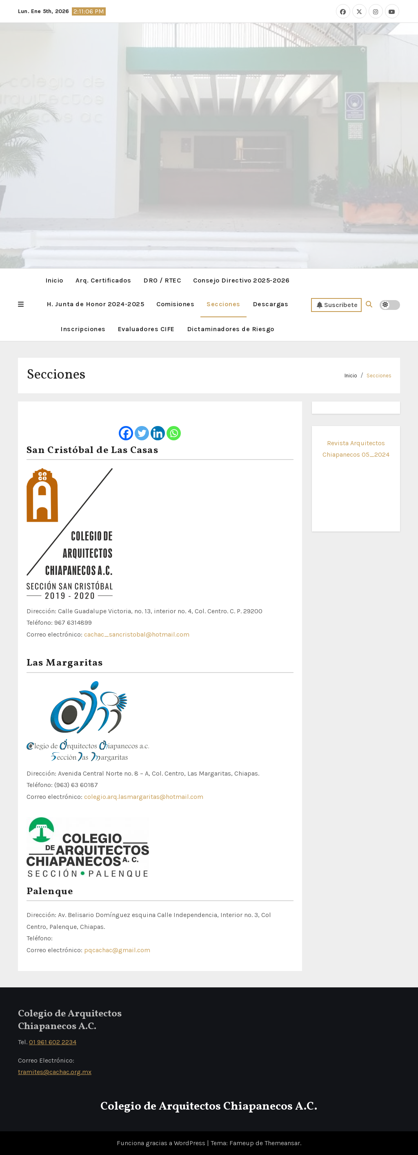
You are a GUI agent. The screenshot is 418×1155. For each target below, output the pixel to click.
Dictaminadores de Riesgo (230, 329)
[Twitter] (142, 426)
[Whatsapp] (174, 426)
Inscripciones (83, 329)
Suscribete (337, 305)
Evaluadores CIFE (146, 329)
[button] (21, 304)
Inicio (54, 280)
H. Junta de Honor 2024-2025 (96, 304)
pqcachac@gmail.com (117, 950)
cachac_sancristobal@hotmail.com (136, 634)
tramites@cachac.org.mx (54, 1072)
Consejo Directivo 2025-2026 (241, 280)
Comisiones (175, 304)
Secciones (223, 304)
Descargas (271, 304)
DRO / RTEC (162, 280)
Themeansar (282, 1143)
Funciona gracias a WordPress (162, 1143)
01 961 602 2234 (52, 1042)
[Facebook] (126, 426)
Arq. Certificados (103, 280)
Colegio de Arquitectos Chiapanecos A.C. (209, 1107)
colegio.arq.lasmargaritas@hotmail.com (143, 797)
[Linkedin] (158, 426)
